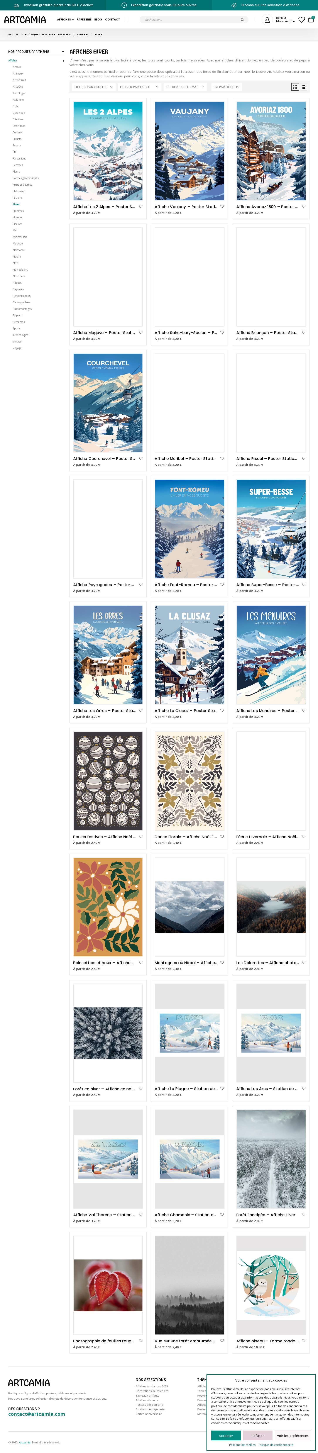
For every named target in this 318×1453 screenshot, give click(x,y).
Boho (16, 106)
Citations (18, 119)
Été (14, 152)
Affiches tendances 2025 (152, 1386)
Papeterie (84, 19)
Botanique (19, 113)
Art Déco (18, 86)
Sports (16, 328)
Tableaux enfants (147, 1395)
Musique (18, 243)
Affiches (64, 19)
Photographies (21, 302)
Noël (15, 263)
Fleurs (16, 171)
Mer (15, 230)
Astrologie (19, 93)
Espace (17, 145)
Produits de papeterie (150, 1409)
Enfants (17, 139)
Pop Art (17, 315)
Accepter (226, 1435)
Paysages (18, 289)
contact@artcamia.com (36, 1414)
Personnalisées (21, 296)
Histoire (17, 198)
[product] (108, 151)
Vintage (17, 341)
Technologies (20, 335)
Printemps (19, 322)
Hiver (16, 204)
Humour (17, 217)
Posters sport (206, 1409)
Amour (17, 67)
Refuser (258, 1435)
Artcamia (24, 1442)
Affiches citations (147, 1400)
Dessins (17, 132)
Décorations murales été (152, 1391)
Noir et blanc (20, 269)
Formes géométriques (25, 178)
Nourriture (19, 276)
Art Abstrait (19, 80)
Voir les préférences (293, 1435)
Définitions (19, 126)
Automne (18, 100)
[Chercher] (242, 19)
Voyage (17, 348)
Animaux (18, 73)
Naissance (19, 250)
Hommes (18, 211)
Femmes (18, 165)
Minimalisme (20, 237)
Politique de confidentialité (275, 1445)
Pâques (17, 283)
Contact (112, 19)
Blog (98, 19)
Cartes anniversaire (149, 1414)
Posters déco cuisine (149, 1405)
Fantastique (19, 158)
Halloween (19, 191)
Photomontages (22, 309)
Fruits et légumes (22, 184)
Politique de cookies (242, 1445)
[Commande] (226, 87)
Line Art (17, 224)
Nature (17, 256)
